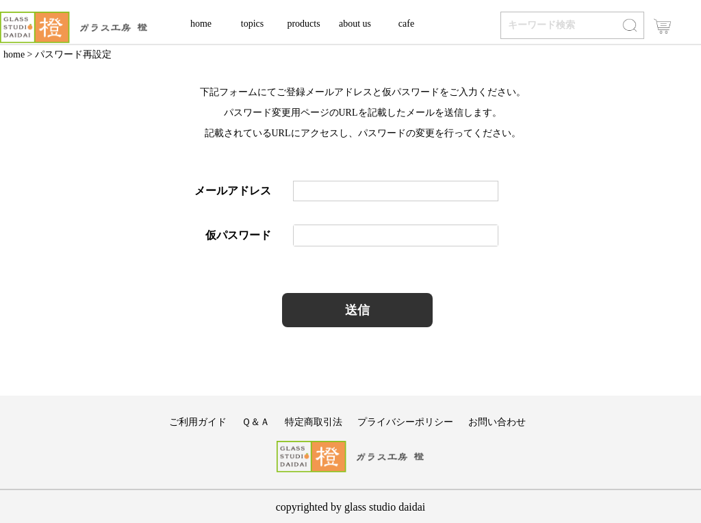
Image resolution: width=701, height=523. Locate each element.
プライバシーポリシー (405, 422)
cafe (406, 23)
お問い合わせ (497, 422)
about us (355, 23)
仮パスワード (238, 235)
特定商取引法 (313, 422)
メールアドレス (232, 190)
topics (252, 23)
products (303, 23)
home (201, 23)
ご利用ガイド (198, 422)
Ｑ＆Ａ (256, 422)
